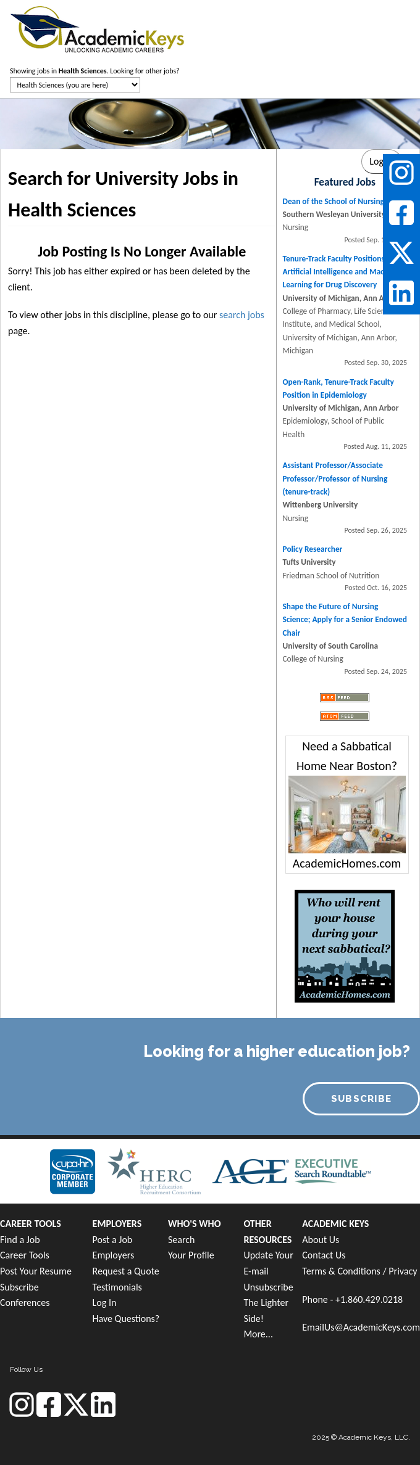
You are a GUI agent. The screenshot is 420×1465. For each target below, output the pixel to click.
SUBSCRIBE (361, 1098)
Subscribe (19, 1287)
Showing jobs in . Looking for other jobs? (95, 71)
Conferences (24, 1302)
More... (258, 1334)
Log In (105, 1302)
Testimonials (117, 1287)
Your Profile (191, 1255)
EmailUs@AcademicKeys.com (361, 1327)
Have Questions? (126, 1318)
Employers (114, 1255)
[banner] (97, 28)
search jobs (241, 315)
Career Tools (24, 1255)
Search (181, 1239)
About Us (320, 1239)
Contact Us (323, 1255)
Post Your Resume (36, 1271)
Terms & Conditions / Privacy (359, 1271)
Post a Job (113, 1239)
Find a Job (20, 1239)
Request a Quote (126, 1271)
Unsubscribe (268, 1287)
